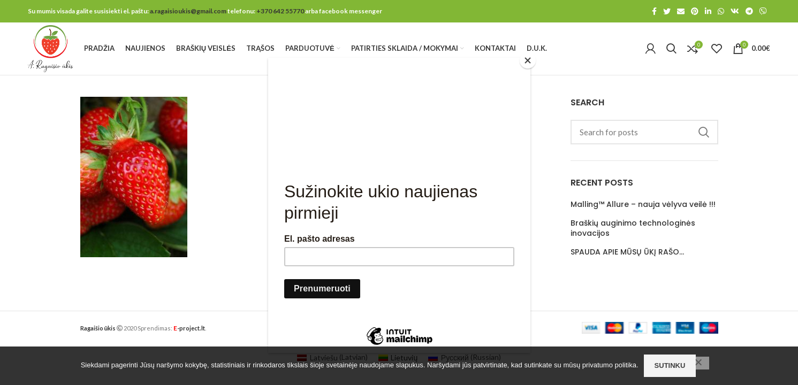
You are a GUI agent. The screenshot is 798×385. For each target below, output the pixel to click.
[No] (698, 363)
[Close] (528, 60)
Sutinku (670, 365)
